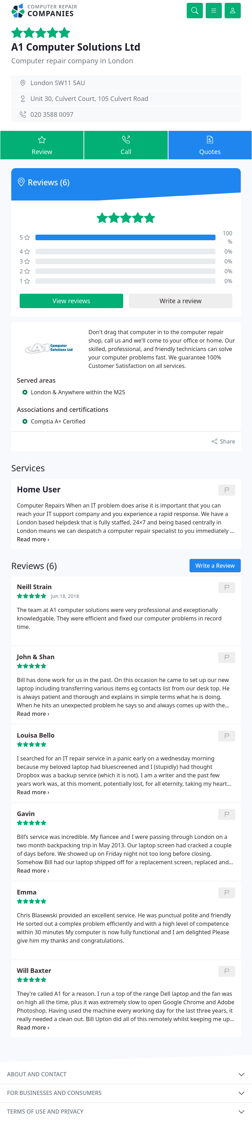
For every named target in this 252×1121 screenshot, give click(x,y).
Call (126, 145)
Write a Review (215, 565)
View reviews (71, 301)
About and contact (36, 1074)
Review (42, 145)
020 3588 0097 (52, 114)
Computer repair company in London (72, 60)
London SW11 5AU (58, 82)
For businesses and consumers (54, 1093)
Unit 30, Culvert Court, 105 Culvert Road (89, 98)
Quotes (210, 145)
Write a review (180, 301)
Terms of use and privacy (45, 1111)
